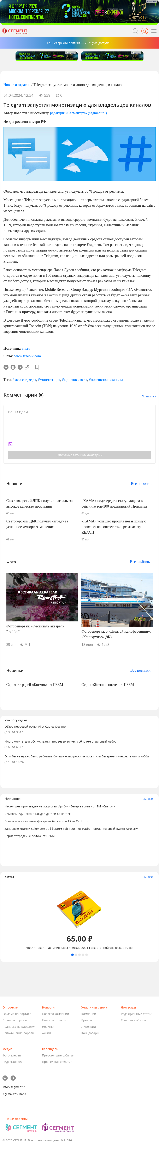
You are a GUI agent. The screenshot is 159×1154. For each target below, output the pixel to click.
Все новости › (142, 484)
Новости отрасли (17, 85)
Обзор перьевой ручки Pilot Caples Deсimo (35, 726)
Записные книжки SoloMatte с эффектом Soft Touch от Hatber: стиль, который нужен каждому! (72, 829)
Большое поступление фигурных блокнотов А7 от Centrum (46, 821)
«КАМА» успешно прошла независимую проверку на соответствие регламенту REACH (113, 526)
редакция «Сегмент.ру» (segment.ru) (78, 113)
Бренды (87, 1020)
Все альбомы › (141, 562)
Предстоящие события (58, 1055)
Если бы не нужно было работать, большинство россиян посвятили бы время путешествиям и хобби (77, 756)
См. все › (148, 798)
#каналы (116, 380)
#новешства (98, 380)
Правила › (149, 396)
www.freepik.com (27, 356)
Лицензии (88, 1027)
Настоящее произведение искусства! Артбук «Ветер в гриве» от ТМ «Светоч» (60, 806)
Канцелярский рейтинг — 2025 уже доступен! (79, 43)
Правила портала (15, 1020)
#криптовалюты (74, 380)
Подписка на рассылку (18, 1027)
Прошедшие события (57, 1062)
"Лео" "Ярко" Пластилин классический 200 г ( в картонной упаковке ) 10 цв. (79, 947)
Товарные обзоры (134, 1020)
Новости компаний (55, 1014)
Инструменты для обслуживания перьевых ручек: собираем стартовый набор (61, 741)
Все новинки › (141, 670)
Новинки (48, 1027)
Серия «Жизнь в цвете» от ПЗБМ (107, 685)
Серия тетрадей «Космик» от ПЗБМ (34, 685)
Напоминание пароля (18, 1033)
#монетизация (49, 380)
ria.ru (26, 348)
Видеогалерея (12, 1062)
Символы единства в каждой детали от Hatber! (38, 814)
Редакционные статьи (136, 1014)
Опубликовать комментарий (79, 455)
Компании (88, 1014)
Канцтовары (90, 1033)
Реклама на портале (16, 1014)
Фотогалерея (11, 1055)
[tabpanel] (79, 916)
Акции (46, 1033)
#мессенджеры (24, 380)
